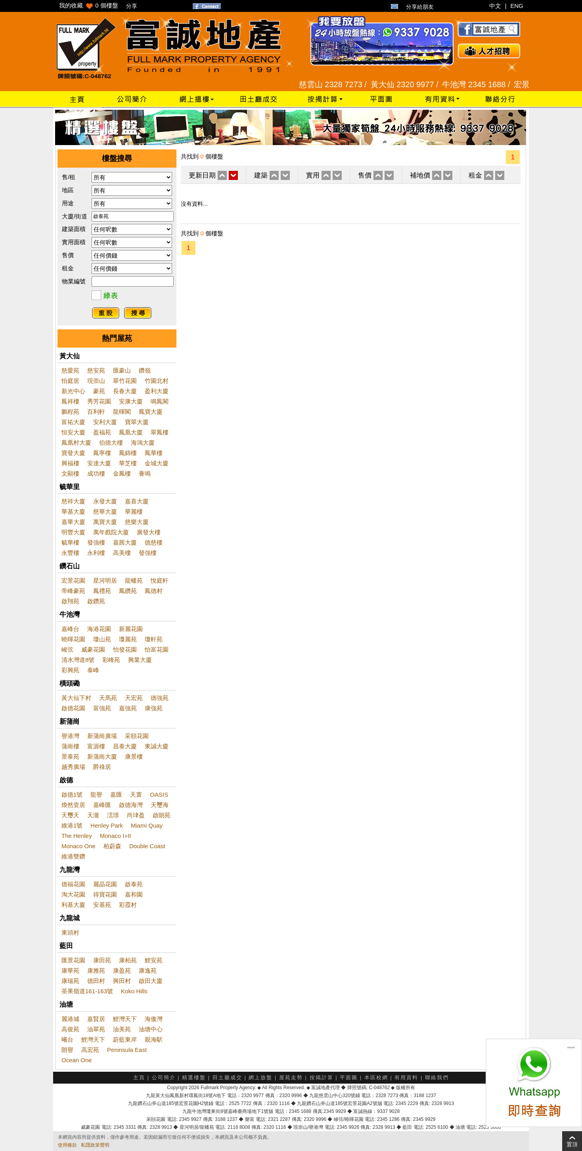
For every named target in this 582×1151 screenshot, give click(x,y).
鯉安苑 (154, 960)
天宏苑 (134, 697)
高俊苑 (70, 1029)
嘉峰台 (70, 628)
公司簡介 (164, 1077)
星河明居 (105, 580)
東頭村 (70, 932)
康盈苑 (122, 970)
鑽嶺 (145, 370)
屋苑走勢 (291, 1077)
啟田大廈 (151, 980)
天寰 (136, 794)
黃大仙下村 (76, 697)
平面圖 (349, 1077)
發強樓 (96, 542)
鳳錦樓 (128, 452)
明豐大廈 (73, 532)
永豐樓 (70, 552)
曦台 (67, 1039)
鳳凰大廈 (131, 432)
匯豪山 (122, 370)
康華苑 (70, 970)
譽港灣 (70, 735)
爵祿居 (102, 766)
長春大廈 (125, 391)
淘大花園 (73, 894)
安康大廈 (131, 401)
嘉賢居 (96, 1018)
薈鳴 (145, 473)
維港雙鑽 (73, 856)
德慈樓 (154, 542)
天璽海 (159, 804)
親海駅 (154, 1039)
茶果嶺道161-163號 (87, 991)
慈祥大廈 (73, 501)
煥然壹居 (73, 804)
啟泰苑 (134, 884)
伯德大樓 (111, 442)
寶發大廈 (73, 452)
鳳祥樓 (70, 401)
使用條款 (67, 1145)
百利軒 (96, 411)
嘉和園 (134, 894)
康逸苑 (148, 970)
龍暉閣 (122, 411)
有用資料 (406, 1077)
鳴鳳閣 (159, 401)
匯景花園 (73, 960)
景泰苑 (70, 756)
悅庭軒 (159, 580)
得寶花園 (105, 894)
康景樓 (134, 756)
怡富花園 (156, 649)
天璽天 (70, 815)
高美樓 (122, 552)
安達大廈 (99, 463)
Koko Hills (134, 991)
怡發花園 (125, 649)
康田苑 (102, 960)
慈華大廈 (105, 511)
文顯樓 (70, 473)
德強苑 (159, 697)
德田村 (96, 980)
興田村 (122, 980)
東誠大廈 (156, 746)
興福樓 (70, 463)
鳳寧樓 (102, 452)
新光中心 (73, 391)
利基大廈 (73, 904)
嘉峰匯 (102, 804)
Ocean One (76, 1060)
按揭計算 (321, 1077)
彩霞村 (128, 904)
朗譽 (67, 1049)
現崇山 (96, 380)
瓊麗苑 (128, 639)
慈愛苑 (70, 370)
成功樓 (96, 473)
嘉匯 (116, 794)
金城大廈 (156, 463)
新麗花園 (131, 628)
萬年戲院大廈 (111, 532)
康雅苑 (96, 970)
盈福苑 (102, 432)
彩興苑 (70, 670)
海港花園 (99, 628)
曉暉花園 (73, 639)
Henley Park (106, 825)
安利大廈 (105, 422)
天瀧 (93, 815)
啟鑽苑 (96, 601)
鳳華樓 (154, 452)
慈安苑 (96, 370)
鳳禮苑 (102, 590)
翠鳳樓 (159, 432)
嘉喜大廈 (137, 501)
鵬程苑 (70, 411)
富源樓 (96, 746)
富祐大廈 (73, 422)
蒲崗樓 (70, 746)
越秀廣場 (73, 766)
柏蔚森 (112, 846)
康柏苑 (128, 960)
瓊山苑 (102, 639)
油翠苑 (96, 1029)
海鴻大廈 (143, 442)
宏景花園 (73, 580)
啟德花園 (73, 708)
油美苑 (122, 1029)
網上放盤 (260, 1077)
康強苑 (154, 708)
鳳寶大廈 (151, 411)
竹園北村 (156, 380)
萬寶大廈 (105, 521)
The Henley (76, 835)
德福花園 (73, 884)
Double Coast (147, 846)
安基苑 (102, 904)
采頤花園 (137, 735)
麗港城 (70, 1018)
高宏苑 (90, 1049)
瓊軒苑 (154, 639)
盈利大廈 (156, 391)
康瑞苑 (70, 980)
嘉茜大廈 (125, 542)
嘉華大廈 (73, 521)
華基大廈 (73, 511)
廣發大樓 (149, 532)
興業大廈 (140, 659)
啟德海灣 (131, 804)
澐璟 (113, 815)
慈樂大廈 (137, 521)
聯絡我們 (437, 1077)
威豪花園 (93, 649)
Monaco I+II (115, 835)
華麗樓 (134, 511)
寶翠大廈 (137, 422)
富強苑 (102, 708)
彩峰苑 (111, 659)
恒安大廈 (73, 432)
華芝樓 (128, 463)
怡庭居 (70, 380)
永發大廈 (105, 501)
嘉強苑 (128, 708)
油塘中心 (151, 1029)
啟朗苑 (161, 815)
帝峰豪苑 (73, 590)
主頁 (139, 1077)
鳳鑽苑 (128, 590)
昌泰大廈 (125, 746)
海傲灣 (154, 1018)
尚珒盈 (136, 815)
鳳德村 (154, 590)
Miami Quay (147, 825)
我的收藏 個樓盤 (88, 5)
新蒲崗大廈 (102, 756)
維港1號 (71, 825)
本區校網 (376, 1077)
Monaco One (78, 846)
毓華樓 (70, 542)
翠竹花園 (125, 380)
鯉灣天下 (125, 1018)
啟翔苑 (70, 601)
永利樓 (96, 552)
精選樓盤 (194, 1077)
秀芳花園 (99, 401)
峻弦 (67, 649)
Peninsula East (127, 1049)
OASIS (159, 794)
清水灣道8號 (77, 659)
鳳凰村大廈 (76, 442)
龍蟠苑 (134, 580)
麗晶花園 (105, 884)
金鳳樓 (122, 473)
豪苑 (99, 391)
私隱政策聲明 (95, 1145)
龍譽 (96, 794)
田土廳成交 (227, 1077)
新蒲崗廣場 (102, 735)
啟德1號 (71, 794)
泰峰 (93, 670)
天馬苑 (108, 697)
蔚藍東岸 (125, 1039)
